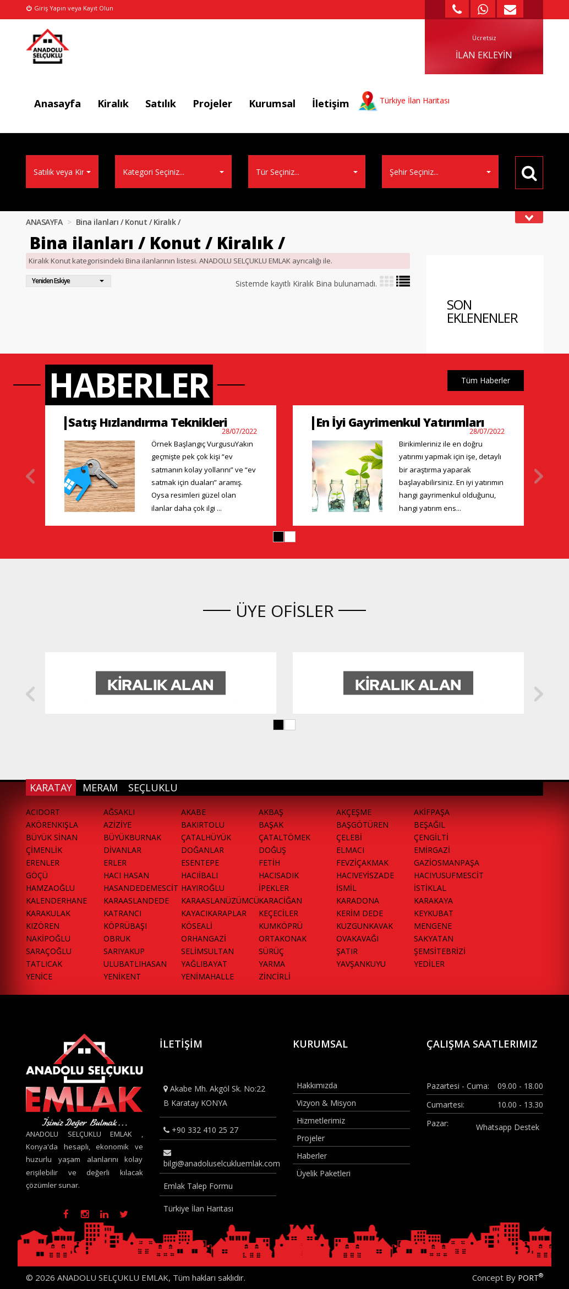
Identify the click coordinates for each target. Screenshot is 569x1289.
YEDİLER (429, 964)
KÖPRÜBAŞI (125, 926)
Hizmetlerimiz (321, 1120)
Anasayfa (57, 103)
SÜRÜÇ (271, 951)
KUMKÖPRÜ (281, 926)
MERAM (100, 787)
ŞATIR (347, 951)
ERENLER (42, 862)
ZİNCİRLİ (275, 976)
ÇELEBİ (349, 837)
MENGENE (433, 926)
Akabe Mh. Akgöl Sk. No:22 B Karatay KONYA (214, 1095)
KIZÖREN (42, 926)
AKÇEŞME (353, 812)
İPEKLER (274, 888)
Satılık (160, 103)
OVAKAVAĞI (357, 938)
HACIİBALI (199, 875)
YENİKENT (122, 976)
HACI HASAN (126, 875)
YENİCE (39, 976)
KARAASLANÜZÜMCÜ (220, 900)
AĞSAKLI (119, 812)
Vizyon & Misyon (326, 1103)
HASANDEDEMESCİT (140, 888)
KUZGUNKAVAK (364, 926)
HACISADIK (279, 875)
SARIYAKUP (124, 951)
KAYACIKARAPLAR (214, 913)
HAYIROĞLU (203, 888)
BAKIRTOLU (203, 824)
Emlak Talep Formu (198, 1186)
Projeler (212, 103)
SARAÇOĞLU (49, 951)
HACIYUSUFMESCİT (449, 875)
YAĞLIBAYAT (204, 964)
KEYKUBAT (433, 913)
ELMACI (350, 850)
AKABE (193, 812)
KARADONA (357, 900)
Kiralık (113, 103)
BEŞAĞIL (429, 824)
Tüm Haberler (485, 380)
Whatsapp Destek (507, 1127)
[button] (278, 536)
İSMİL (346, 888)
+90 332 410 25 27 (200, 1130)
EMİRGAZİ (432, 850)
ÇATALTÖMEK (284, 837)
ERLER (115, 862)
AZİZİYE (117, 824)
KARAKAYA (433, 900)
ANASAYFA (44, 222)
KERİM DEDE (359, 913)
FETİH (269, 862)
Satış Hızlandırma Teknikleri (147, 422)
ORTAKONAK (283, 938)
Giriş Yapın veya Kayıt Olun (69, 8)
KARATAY (51, 787)
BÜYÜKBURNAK (132, 837)
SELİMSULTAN (207, 951)
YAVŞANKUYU (361, 964)
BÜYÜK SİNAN (52, 837)
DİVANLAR (122, 850)
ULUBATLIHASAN (135, 964)
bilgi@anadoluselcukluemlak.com (220, 1159)
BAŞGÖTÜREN (362, 824)
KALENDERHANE (56, 900)
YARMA (272, 964)
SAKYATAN (433, 938)
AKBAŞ (271, 812)
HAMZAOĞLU (50, 888)
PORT (530, 1278)
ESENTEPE (200, 862)
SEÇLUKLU (153, 787)
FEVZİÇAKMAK (362, 862)
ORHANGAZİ (203, 938)
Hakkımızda (317, 1085)
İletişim (330, 103)
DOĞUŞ (272, 850)
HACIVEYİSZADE (365, 875)
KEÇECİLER (278, 913)
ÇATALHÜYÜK (206, 837)
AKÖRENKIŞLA (52, 824)
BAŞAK (271, 824)
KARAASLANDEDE (136, 900)
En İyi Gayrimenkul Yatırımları (400, 422)
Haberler (312, 1155)
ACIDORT (43, 812)
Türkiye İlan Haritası (198, 1208)
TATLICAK (44, 964)
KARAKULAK (48, 913)
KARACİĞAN (280, 900)
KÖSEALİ (196, 926)
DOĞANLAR (202, 850)
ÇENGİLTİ (431, 837)
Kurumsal (272, 103)
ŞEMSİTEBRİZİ (440, 951)
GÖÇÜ (37, 875)
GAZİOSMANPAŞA (446, 862)
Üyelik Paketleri (324, 1173)
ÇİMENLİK (44, 850)
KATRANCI (122, 913)
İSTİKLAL (430, 888)
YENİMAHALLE (207, 976)
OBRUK (116, 938)
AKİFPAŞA (432, 812)
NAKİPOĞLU (48, 938)
